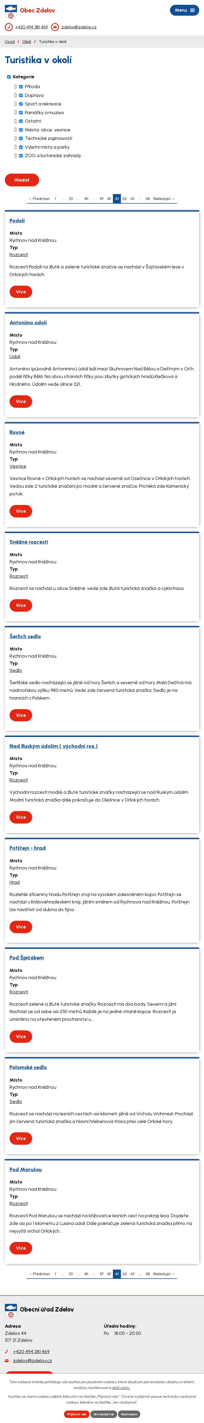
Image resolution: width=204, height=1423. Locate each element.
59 (101, 198)
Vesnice (18, 466)
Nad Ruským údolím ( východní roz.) (54, 746)
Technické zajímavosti (48, 138)
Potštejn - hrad (28, 848)
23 (71, 198)
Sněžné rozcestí (29, 542)
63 (132, 198)
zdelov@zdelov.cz (32, 1361)
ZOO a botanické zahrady (53, 155)
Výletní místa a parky (47, 147)
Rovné (17, 432)
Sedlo (16, 670)
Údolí (15, 356)
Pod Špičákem (27, 957)
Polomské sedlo (28, 1067)
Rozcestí (19, 255)
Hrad (15, 882)
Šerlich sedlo (25, 636)
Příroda (32, 86)
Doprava (34, 95)
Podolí (17, 220)
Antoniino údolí (28, 322)
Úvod (10, 41)
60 (109, 198)
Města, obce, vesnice (47, 130)
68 (148, 198)
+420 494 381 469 (31, 1352)
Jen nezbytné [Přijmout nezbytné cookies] (104, 1413)
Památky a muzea (44, 112)
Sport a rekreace (43, 104)
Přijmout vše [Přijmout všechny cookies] (72, 1413)
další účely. (121, 1387)
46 (86, 198)
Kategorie (23, 77)
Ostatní (33, 121)
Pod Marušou (26, 1169)
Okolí (26, 41)
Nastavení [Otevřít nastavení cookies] (134, 1413)
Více (21, 292)
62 (125, 198)
